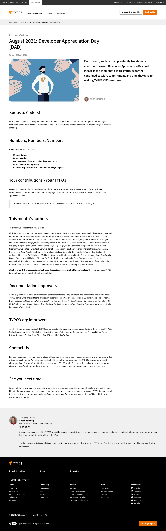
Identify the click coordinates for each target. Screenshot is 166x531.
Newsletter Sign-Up (131, 12)
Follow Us (150, 12)
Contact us (65, 366)
